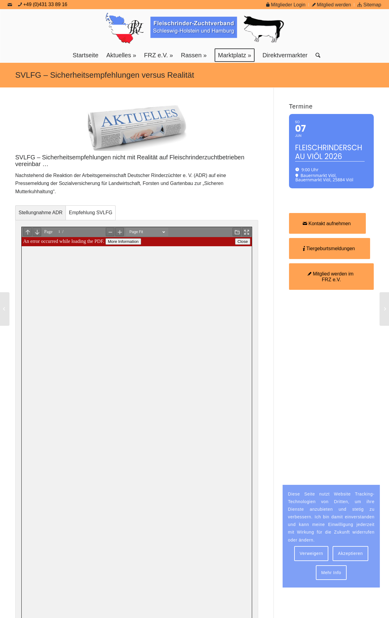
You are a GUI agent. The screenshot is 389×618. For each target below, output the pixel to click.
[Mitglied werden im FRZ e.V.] (331, 276)
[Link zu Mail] (9, 4)
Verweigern (311, 553)
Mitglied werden (331, 4)
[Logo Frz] (194, 28)
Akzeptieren (350, 553)
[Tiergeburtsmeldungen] (329, 248)
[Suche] (316, 55)
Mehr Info (331, 572)
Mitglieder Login (285, 4)
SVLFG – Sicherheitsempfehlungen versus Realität (104, 75)
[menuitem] (286, 4)
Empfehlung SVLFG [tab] (90, 212)
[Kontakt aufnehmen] (327, 223)
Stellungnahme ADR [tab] (40, 212)
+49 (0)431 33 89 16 (45, 4)
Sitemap (369, 4)
